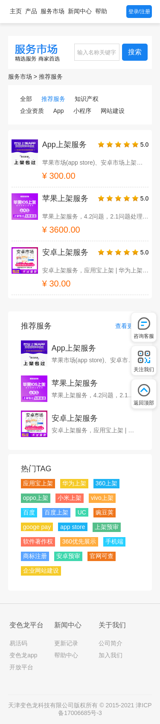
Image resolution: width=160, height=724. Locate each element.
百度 (29, 512)
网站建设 (113, 110)
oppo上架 (35, 497)
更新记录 (66, 643)
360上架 (106, 483)
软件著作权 (38, 541)
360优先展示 (79, 541)
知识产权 (87, 98)
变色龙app (23, 655)
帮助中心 (66, 655)
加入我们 (110, 655)
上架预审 (107, 526)
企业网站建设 (41, 570)
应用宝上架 (38, 483)
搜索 (135, 52)
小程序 (82, 110)
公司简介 (110, 643)
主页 (16, 11)
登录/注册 (139, 12)
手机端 (114, 541)
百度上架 (56, 512)
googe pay (37, 526)
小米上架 (69, 497)
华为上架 (74, 483)
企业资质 (32, 110)
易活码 (18, 643)
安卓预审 (68, 556)
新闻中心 (80, 11)
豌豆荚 (104, 512)
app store (72, 526)
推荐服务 (51, 76)
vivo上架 (102, 497)
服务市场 (52, 11)
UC (82, 512)
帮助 (101, 11)
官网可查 (101, 556)
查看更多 (127, 325)
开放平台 (21, 667)
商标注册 (35, 556)
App (58, 110)
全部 (26, 98)
